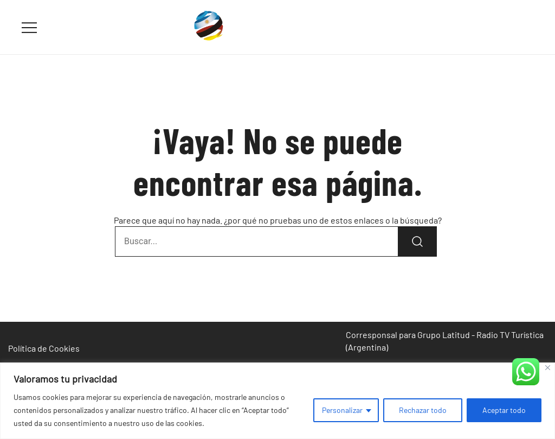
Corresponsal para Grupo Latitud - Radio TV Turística (445, 334)
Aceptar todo (504, 410)
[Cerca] (547, 367)
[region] (277, 400)
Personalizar (342, 410)
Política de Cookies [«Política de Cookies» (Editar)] (44, 348)
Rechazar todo (423, 410)
